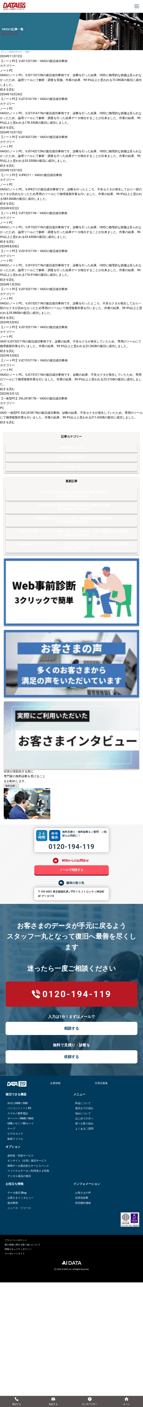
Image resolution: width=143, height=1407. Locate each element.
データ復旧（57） (73, 457)
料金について (83, 1103)
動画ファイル (15, 1138)
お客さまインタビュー (20, 1197)
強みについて (83, 1113)
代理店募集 (101, 1083)
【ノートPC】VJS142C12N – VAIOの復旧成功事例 (33, 137)
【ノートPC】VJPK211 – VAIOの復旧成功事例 (31, 175)
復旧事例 (12, 1202)
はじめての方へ (84, 1118)
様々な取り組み (84, 1123)
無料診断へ (11, 785)
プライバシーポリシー (16, 1240)
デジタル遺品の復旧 (19, 1175)
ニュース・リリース (19, 1207)
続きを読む (7, 89)
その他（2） (73, 466)
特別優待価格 (83, 1202)
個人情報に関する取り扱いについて (22, 1244)
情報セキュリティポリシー (18, 1249)
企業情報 (55, 1083)
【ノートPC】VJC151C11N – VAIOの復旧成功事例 (34, 360)
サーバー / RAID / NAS (20, 1118)
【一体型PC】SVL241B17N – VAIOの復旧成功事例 (33, 398)
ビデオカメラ (15, 1133)
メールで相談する (71, 870)
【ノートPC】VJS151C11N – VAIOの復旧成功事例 (33, 251)
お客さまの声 (83, 1192)
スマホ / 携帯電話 (17, 1113)
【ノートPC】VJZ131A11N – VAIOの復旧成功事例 (33, 99)
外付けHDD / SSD (17, 1103)
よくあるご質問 (84, 1128)
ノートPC (6, 70)
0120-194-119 (72, 846)
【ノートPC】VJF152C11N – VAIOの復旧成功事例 (33, 213)
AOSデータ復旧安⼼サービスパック (28, 1165)
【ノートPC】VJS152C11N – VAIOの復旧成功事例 (33, 289)
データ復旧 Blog (16, 1192)
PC (2, 408)
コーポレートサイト (15, 1253)
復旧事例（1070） (73, 447)
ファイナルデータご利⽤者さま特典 (28, 1170)
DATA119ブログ (16, 52)
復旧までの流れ (84, 1108)
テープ (11, 1128)
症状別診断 (81, 1197)
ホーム (4, 52)
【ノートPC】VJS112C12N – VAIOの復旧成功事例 (33, 61)
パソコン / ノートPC (19, 1108)
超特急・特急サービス (20, 1155)
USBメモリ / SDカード (20, 1123)
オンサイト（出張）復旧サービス (27, 1160)
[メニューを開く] (136, 6)
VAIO (27, 52)
